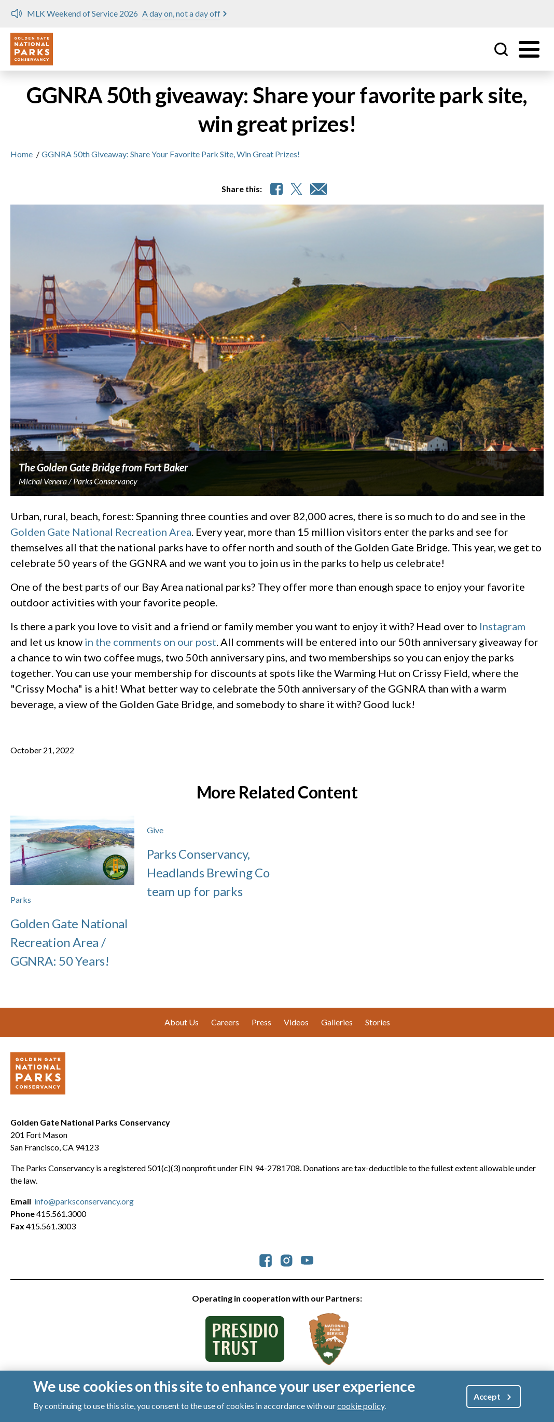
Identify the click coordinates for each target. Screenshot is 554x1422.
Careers (225, 1022)
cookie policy (360, 1410)
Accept (487, 1400)
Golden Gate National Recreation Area (100, 531)
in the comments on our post (150, 641)
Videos (296, 1022)
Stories (377, 1022)
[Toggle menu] (529, 49)
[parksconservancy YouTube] (307, 1259)
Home (21, 154)
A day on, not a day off (181, 13)
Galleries (337, 1022)
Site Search (501, 49)
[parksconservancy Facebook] (265, 1259)
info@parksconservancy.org (84, 1201)
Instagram (502, 626)
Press (261, 1022)
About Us (181, 1022)
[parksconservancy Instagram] (286, 1259)
